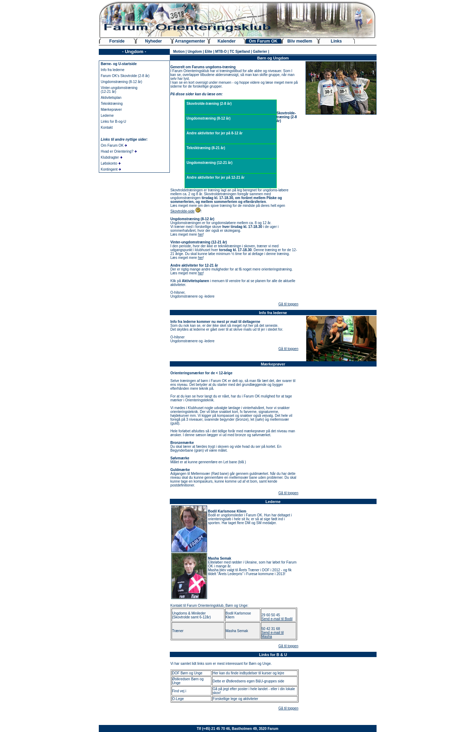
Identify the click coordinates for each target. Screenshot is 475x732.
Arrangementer (190, 41)
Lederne (107, 115)
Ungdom (195, 51)
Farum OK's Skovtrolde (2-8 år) (125, 76)
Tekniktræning (112, 104)
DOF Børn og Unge (187, 673)
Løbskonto (111, 163)
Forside (116, 41)
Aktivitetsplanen (195, 281)
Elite (208, 51)
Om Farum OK (263, 41)
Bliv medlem (299, 41)
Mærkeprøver (111, 110)
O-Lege (178, 699)
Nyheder (153, 41)
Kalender (227, 41)
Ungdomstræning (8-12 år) (121, 82)
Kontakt (107, 127)
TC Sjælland (240, 51)
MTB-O (221, 51)
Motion (179, 51)
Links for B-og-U (113, 121)
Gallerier (260, 51)
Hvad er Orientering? (119, 151)
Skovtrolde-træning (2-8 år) (209, 104)
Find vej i (179, 691)
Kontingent (111, 169)
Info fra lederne (112, 70)
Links (336, 41)
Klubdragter (111, 157)
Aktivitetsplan (111, 98)
